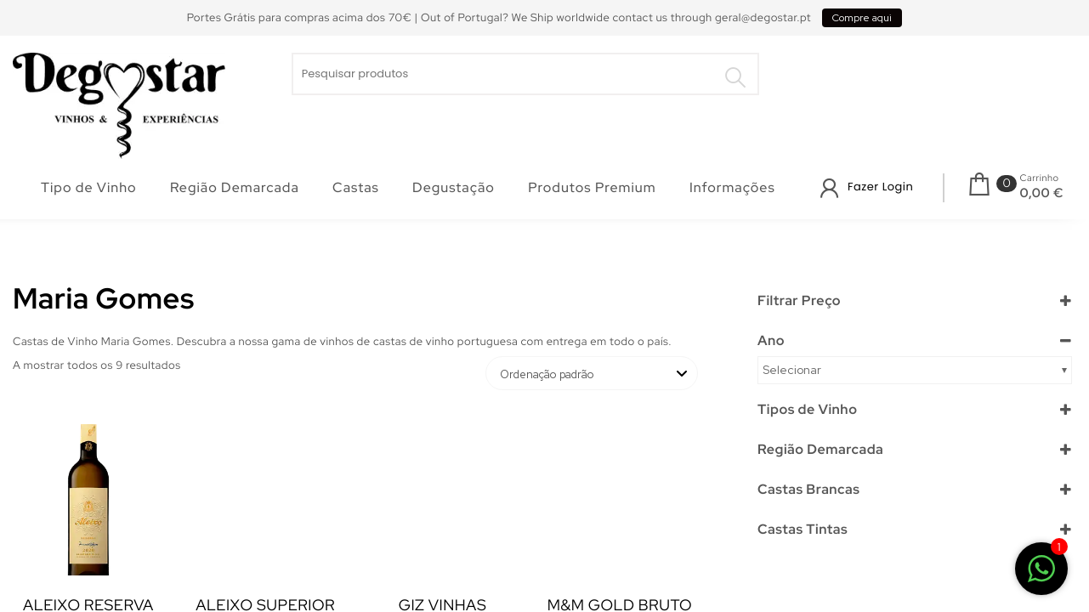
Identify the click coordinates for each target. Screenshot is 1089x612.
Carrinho (1039, 178)
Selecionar (792, 369)
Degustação (453, 187)
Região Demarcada (234, 187)
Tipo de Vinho (89, 187)
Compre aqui (862, 18)
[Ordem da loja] (591, 373)
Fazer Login (880, 186)
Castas (355, 187)
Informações (732, 187)
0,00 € (1041, 193)
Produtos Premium (591, 187)
